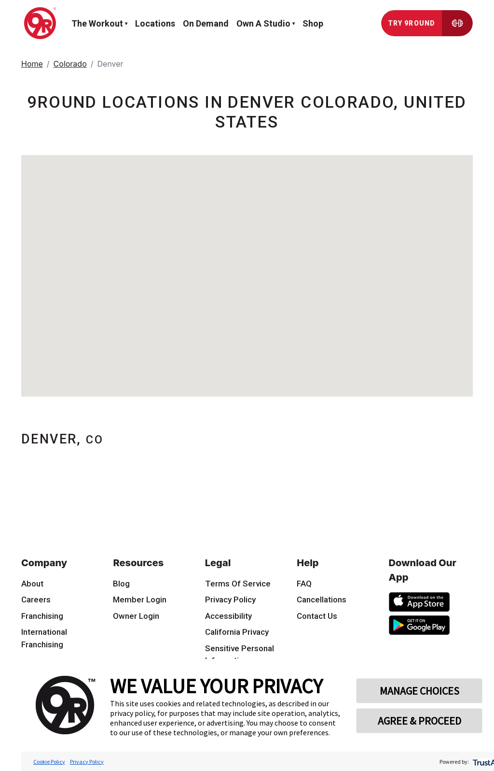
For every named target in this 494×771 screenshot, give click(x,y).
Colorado (70, 64)
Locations (155, 23)
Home (32, 64)
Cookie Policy (49, 761)
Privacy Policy (87, 761)
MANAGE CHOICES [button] (419, 691)
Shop (312, 23)
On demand (206, 23)
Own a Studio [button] (263, 23)
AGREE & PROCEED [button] (419, 721)
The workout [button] (97, 23)
